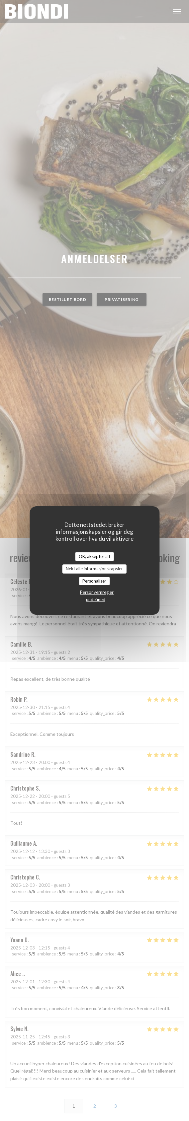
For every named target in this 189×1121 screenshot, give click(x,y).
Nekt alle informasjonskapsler (94, 568)
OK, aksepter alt (94, 556)
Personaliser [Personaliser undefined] (94, 581)
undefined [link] (95, 599)
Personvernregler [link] (97, 592)
